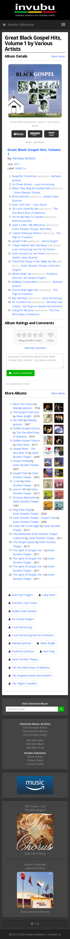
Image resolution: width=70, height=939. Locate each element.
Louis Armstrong (44, 184)
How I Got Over (21, 204)
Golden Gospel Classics (26, 428)
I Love (16, 481)
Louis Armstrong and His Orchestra (33, 249)
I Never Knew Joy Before (26, 233)
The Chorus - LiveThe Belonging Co (35, 808)
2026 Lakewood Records (35, 911)
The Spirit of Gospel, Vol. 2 (28, 558)
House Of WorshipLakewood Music (35, 866)
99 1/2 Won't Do (21, 302)
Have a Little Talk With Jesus (28, 225)
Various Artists (23, 158)
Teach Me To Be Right (26, 526)
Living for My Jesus (23, 310)
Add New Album (35, 744)
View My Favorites (35, 348)
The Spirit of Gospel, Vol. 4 (28, 574)
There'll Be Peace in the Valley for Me (34, 261)
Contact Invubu (35, 764)
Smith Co (20, 168)
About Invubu (35, 756)
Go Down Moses (22, 184)
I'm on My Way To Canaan (27, 216)
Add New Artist (35, 740)
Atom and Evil (20, 196)
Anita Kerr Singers (22, 595)
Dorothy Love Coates (24, 603)
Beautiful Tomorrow (24, 176)
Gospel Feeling (21, 461)
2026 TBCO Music (35, 853)
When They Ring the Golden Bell (31, 188)
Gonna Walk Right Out (25, 290)
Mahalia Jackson (22, 220)
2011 (17, 164)
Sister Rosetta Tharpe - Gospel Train (34, 517)
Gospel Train (19, 241)
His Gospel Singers (34, 277)
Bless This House (23, 404)
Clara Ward (39, 204)
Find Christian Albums (35, 731)
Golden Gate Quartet (24, 257)
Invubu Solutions (18, 24)
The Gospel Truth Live (26, 412)
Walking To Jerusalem (24, 281)
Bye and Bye (19, 298)
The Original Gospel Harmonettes (42, 306)
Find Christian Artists (35, 727)
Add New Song (35, 747)
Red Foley (45, 229)
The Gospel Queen (24, 542)
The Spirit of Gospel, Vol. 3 (28, 566)
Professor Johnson (23, 651)
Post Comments (20, 373)
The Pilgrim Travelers (24, 683)
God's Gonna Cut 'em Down (28, 253)
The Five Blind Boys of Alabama (31, 667)
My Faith (18, 420)
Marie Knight (50, 241)
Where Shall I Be (21, 273)
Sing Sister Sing (22, 509)
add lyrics (42, 176)
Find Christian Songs (35, 735)
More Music (58, 56)
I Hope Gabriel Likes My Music (29, 245)
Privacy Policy (35, 760)
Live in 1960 (20, 489)
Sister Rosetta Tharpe (27, 192)
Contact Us (54, 934)
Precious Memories (24, 497)
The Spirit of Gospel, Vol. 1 (28, 550)
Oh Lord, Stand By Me (25, 208)
